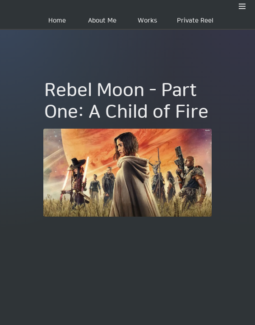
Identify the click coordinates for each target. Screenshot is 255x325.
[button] (242, 6)
